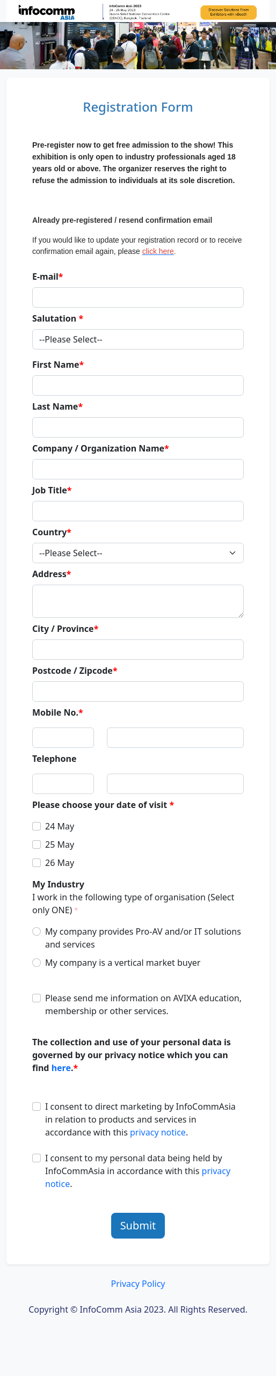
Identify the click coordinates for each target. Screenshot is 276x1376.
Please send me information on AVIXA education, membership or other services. (143, 1004)
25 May (59, 844)
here (61, 1068)
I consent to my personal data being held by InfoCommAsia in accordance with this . (137, 1171)
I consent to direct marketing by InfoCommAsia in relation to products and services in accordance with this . (140, 1119)
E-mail (47, 276)
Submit (138, 1225)
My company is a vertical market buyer (122, 963)
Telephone (54, 759)
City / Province (65, 629)
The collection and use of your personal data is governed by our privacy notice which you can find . (131, 1055)
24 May (59, 826)
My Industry (133, 897)
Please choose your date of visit (103, 805)
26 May (59, 863)
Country (51, 532)
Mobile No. (57, 712)
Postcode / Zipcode (75, 670)
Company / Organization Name (100, 448)
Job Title (52, 490)
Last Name (57, 406)
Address (51, 574)
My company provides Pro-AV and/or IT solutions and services (143, 938)
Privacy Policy (138, 1284)
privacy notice (158, 1132)
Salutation (57, 318)
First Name (58, 364)
